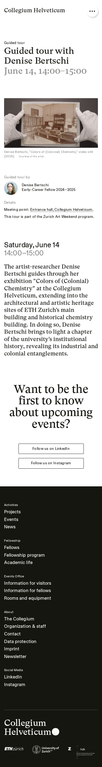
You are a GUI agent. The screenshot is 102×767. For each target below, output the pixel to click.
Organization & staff (25, 626)
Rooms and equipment (27, 598)
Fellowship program (24, 555)
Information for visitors (27, 583)
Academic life (18, 562)
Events (11, 519)
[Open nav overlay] (92, 11)
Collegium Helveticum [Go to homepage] (34, 10)
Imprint (11, 649)
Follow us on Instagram (51, 463)
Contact (12, 634)
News (10, 527)
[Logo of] (14, 752)
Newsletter (15, 656)
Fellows (11, 547)
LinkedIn (13, 677)
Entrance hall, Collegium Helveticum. (61, 209)
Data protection (20, 641)
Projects (12, 512)
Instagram (14, 684)
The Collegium (19, 619)
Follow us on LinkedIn (51, 448)
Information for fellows (27, 590)
